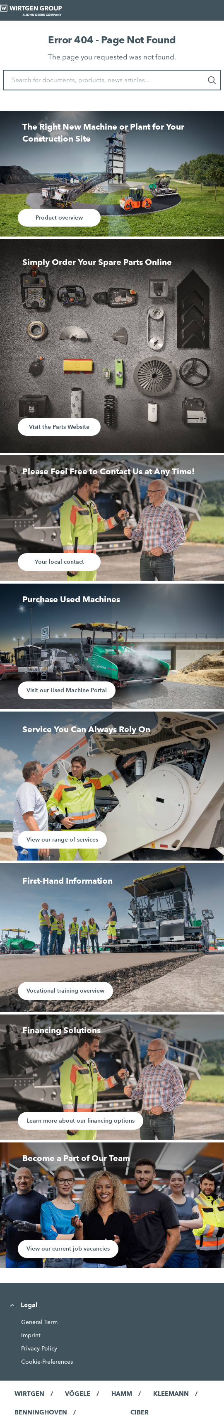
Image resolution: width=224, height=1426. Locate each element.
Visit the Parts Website (59, 426)
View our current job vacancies (68, 1248)
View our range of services (62, 839)
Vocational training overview (65, 990)
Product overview (59, 217)
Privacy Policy (39, 1348)
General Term (39, 1322)
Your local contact (59, 561)
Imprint (31, 1335)
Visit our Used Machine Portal (66, 690)
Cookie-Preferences (47, 1361)
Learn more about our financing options (80, 1120)
